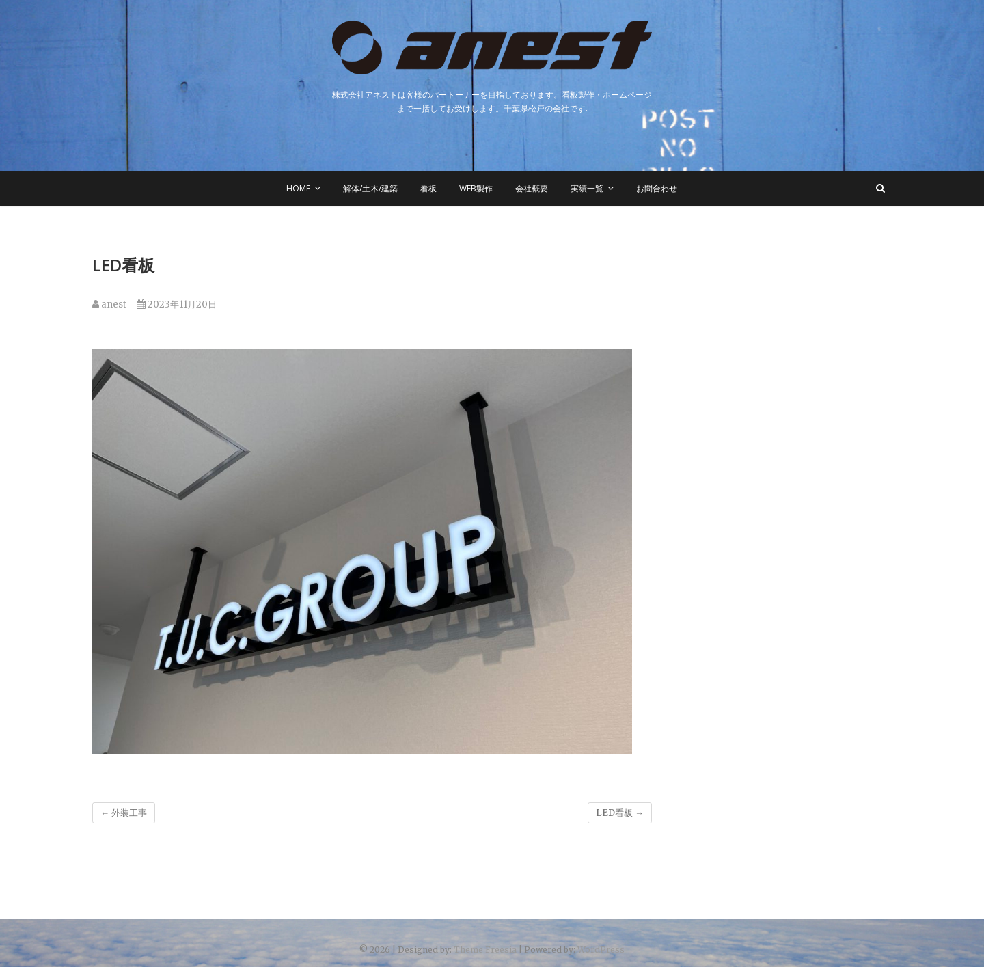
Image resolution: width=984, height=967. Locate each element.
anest (109, 304)
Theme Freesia (485, 949)
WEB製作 (476, 188)
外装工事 (123, 813)
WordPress (601, 949)
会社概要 (531, 188)
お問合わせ (656, 188)
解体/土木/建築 (370, 188)
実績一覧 (587, 188)
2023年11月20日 (177, 304)
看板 (428, 188)
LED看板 (620, 813)
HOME (298, 188)
